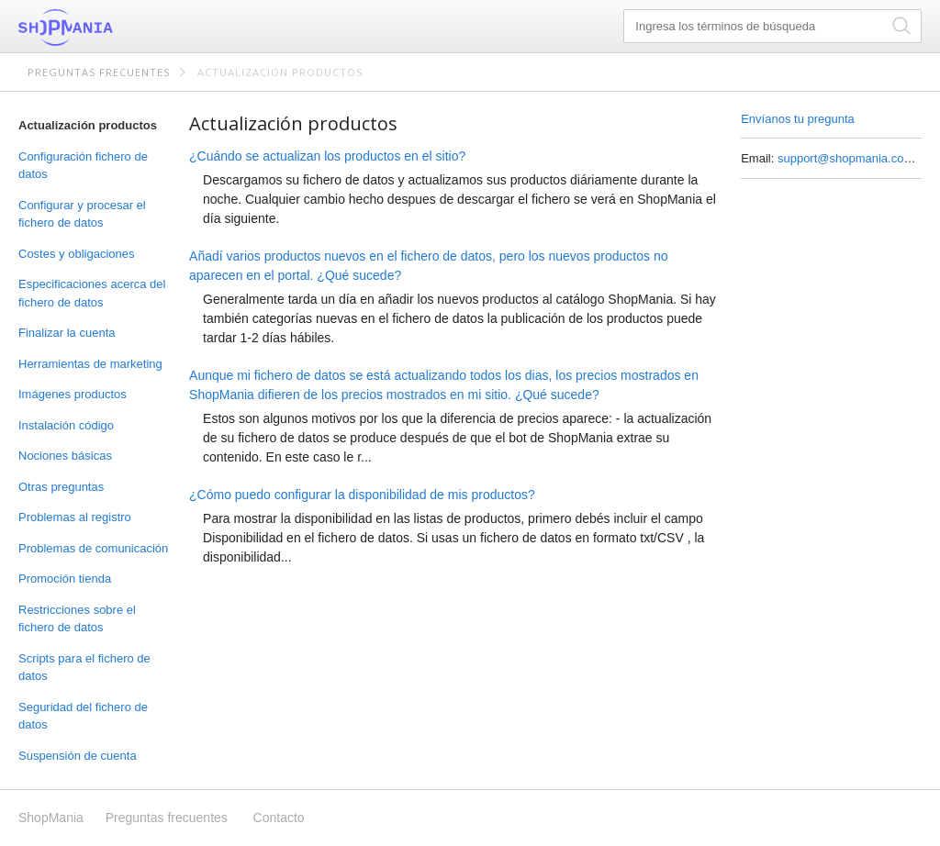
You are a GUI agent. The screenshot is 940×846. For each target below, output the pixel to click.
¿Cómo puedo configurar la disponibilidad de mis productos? (362, 494)
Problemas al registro (74, 517)
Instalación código (66, 425)
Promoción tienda (64, 578)
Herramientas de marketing (90, 364)
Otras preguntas (61, 487)
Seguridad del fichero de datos (83, 716)
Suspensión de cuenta (77, 756)
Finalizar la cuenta (67, 333)
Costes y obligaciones (76, 254)
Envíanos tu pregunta (798, 119)
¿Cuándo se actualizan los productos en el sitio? (327, 156)
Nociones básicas (65, 455)
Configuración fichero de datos (83, 166)
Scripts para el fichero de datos (84, 667)
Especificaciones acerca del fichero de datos (91, 293)
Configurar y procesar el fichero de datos (82, 214)
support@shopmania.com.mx (855, 158)
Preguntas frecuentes (99, 72)
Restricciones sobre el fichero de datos (77, 619)
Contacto (279, 817)
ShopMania (110, 27)
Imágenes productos (72, 394)
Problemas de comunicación (93, 548)
